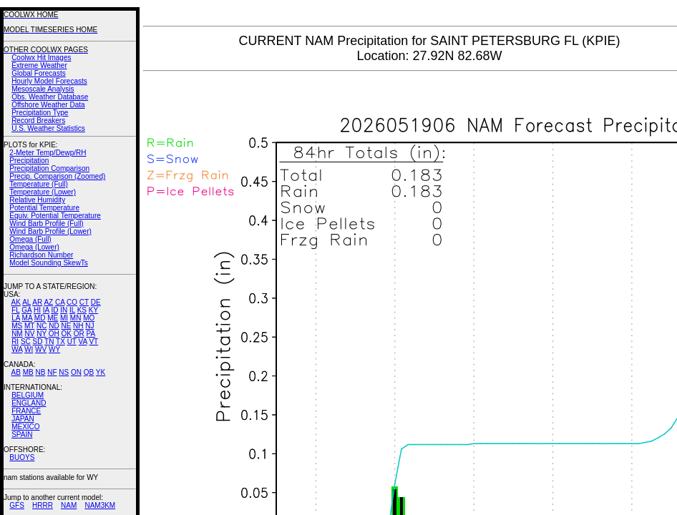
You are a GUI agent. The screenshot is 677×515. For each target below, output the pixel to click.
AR (37, 302)
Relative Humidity (37, 200)
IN (63, 310)
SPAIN (21, 434)
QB (89, 372)
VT (93, 341)
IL (72, 310)
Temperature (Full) (38, 184)
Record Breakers (38, 120)
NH (78, 326)
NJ (89, 326)
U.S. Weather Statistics (48, 128)
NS (64, 372)
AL (26, 302)
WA (16, 349)
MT (29, 326)
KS (82, 310)
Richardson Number (41, 255)
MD (40, 318)
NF (52, 372)
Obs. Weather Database (49, 97)
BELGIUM (27, 395)
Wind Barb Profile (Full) (46, 223)
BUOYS (21, 457)
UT (72, 341)
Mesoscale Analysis (42, 89)
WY (54, 349)
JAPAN (22, 419)
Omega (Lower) (34, 247)
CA (59, 302)
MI (64, 318)
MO (88, 318)
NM (17, 334)
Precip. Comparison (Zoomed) (57, 176)
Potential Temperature (44, 208)
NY (41, 334)
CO (72, 302)
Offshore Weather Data (47, 105)
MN (76, 318)
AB (16, 372)
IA (46, 310)
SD (38, 341)
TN (49, 341)
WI (28, 349)
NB (40, 372)
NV (29, 334)
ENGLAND (28, 403)
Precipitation (29, 161)
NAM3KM (99, 505)
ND (54, 326)
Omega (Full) (30, 239)
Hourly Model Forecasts (49, 81)
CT (84, 302)
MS (16, 326)
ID (54, 310)
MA (27, 318)
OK (66, 334)
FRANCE (26, 411)
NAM (69, 505)
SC (26, 341)
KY (93, 310)
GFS (16, 505)
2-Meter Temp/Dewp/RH (47, 153)
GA (26, 310)
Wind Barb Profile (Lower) (50, 231)
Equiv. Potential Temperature (54, 216)
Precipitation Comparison (49, 168)
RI (15, 341)
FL (15, 310)
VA (83, 341)
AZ (48, 302)
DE (96, 302)
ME (52, 318)
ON (76, 372)
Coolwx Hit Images (41, 58)
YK (100, 372)
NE (66, 326)
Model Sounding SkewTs (48, 263)
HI (37, 310)
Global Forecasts (38, 73)
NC (41, 326)
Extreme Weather (39, 65)
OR (79, 334)
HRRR (42, 505)
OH (54, 334)
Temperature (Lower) (42, 192)
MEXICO (25, 427)
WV (41, 349)
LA (15, 318)
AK (16, 302)
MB (28, 372)
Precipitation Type (39, 113)
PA (90, 334)
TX (60, 341)
